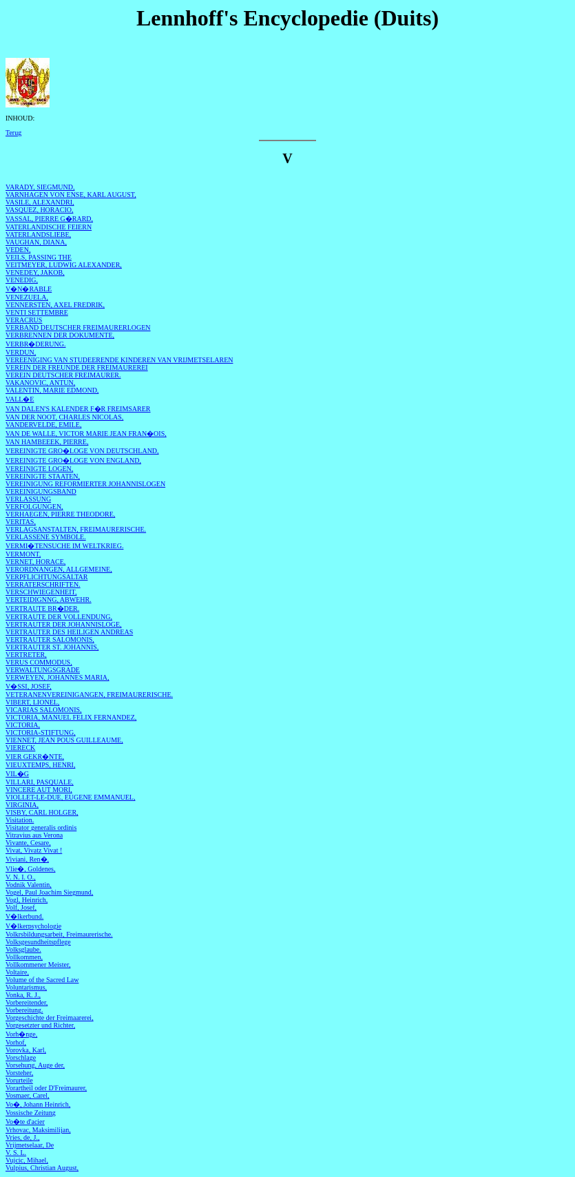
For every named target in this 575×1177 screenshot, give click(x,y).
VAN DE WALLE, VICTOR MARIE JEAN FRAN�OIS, (86, 433)
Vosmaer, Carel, (28, 1095)
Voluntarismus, (26, 987)
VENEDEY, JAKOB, (35, 272)
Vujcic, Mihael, (27, 1160)
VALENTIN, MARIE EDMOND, (52, 390)
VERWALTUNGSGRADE (43, 670)
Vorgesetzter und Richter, (40, 1025)
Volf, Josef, (21, 907)
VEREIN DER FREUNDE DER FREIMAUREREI (77, 367)
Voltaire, (17, 972)
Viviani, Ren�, (27, 859)
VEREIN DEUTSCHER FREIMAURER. (63, 375)
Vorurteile (19, 1080)
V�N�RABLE (29, 289)
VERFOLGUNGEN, (34, 506)
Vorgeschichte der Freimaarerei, (50, 1017)
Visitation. (20, 820)
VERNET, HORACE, (35, 561)
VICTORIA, (23, 725)
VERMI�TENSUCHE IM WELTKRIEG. (64, 546)
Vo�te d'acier (25, 1121)
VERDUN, (21, 352)
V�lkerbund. (24, 916)
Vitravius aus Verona (34, 835)
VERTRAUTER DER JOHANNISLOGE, (64, 624)
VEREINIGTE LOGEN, (39, 468)
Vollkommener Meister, (38, 964)
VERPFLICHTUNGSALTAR (46, 577)
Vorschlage (21, 1057)
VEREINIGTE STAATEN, (43, 476)
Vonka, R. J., (23, 995)
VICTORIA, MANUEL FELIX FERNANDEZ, (71, 717)
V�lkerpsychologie (33, 926)
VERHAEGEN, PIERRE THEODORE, (60, 514)
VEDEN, (18, 249)
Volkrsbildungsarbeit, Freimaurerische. (59, 934)
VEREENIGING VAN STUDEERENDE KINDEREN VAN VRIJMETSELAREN (119, 360)
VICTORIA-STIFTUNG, (41, 732)
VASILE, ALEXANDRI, (40, 202)
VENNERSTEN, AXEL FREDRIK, (55, 305)
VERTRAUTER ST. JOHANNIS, (52, 647)
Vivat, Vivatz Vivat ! (34, 850)
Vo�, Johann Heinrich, (38, 1104)
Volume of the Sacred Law (42, 979)
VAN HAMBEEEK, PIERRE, (47, 442)
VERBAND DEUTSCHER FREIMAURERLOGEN (78, 327)
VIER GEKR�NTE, (35, 756)
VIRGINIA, (22, 805)
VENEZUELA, (27, 297)
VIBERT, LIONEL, (32, 702)
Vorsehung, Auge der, (35, 1065)
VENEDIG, (22, 280)
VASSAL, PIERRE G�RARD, (49, 218)
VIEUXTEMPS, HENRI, (40, 765)
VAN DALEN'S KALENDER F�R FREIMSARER (78, 409)
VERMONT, (23, 554)
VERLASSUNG (28, 499)
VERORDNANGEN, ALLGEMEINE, (59, 569)
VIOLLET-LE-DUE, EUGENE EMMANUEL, (70, 797)
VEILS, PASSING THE (39, 257)
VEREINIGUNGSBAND (41, 491)
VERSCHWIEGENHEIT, (41, 592)
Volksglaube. (23, 949)
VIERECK (20, 747)
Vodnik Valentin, (29, 884)
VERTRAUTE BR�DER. (42, 608)
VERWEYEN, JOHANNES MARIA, (57, 677)
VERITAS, (21, 521)
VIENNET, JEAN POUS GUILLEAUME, (64, 740)
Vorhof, (16, 1042)
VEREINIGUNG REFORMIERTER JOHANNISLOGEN (85, 484)
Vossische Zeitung (31, 1112)
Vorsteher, (19, 1072)
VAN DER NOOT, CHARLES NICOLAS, (64, 417)
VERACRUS (24, 320)
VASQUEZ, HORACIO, (39, 209)
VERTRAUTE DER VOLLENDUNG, (59, 617)
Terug (13, 132)
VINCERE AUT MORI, (39, 789)
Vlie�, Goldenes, (31, 869)
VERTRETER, (26, 654)
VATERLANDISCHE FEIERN (49, 227)
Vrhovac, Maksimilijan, (38, 1130)
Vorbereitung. (24, 1010)
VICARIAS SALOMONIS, (44, 710)
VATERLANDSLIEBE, (38, 234)
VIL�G (17, 774)
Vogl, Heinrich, (27, 900)
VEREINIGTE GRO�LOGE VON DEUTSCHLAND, (82, 451)
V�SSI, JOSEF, (29, 686)
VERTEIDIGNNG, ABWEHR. (49, 599)
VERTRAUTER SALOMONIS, (50, 639)
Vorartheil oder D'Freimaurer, (46, 1088)
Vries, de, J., (22, 1137)
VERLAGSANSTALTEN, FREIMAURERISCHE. (76, 529)
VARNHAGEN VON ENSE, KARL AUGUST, (71, 194)
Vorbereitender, (27, 1002)
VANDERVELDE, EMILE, (43, 424)
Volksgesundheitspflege (38, 942)
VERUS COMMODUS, (39, 662)
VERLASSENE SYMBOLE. (46, 537)
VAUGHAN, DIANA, (36, 242)
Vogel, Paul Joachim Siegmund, (49, 892)
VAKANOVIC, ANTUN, (40, 382)
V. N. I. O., (21, 877)
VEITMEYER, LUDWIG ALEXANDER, (64, 265)
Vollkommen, (24, 957)
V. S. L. (16, 1152)
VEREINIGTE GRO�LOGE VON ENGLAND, (73, 460)
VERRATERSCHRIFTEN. (43, 584)
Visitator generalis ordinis (41, 827)
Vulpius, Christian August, (42, 1167)
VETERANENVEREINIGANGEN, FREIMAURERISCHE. (89, 694)
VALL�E (20, 399)
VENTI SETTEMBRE (37, 312)
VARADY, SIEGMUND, (40, 187)
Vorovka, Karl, (26, 1050)
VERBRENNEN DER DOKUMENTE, (60, 335)
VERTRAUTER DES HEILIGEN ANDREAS (69, 632)
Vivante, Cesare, (28, 842)
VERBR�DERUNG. (36, 344)
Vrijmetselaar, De (30, 1145)
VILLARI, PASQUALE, (40, 782)
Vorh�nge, (21, 1034)
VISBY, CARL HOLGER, (42, 812)
